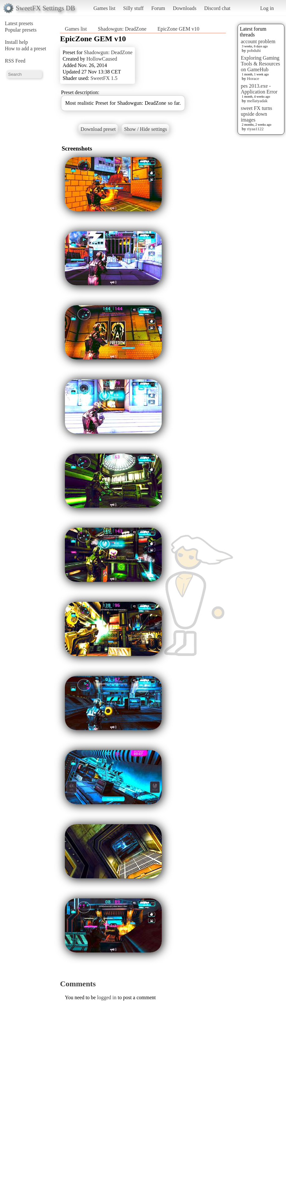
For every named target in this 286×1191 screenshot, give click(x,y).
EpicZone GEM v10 (178, 29)
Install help (16, 42)
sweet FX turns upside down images (256, 113)
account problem (258, 41)
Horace (253, 78)
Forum (158, 8)
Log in (267, 8)
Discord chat (217, 8)
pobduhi (254, 50)
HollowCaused (102, 59)
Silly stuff (133, 8)
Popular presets (20, 30)
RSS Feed (15, 60)
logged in (107, 997)
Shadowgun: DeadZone (122, 29)
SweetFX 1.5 (103, 78)
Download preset (98, 129)
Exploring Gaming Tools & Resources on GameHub (260, 63)
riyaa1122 (255, 128)
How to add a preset (25, 48)
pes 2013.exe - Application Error (259, 88)
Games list (105, 8)
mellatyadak (257, 100)
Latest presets (19, 23)
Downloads (184, 8)
